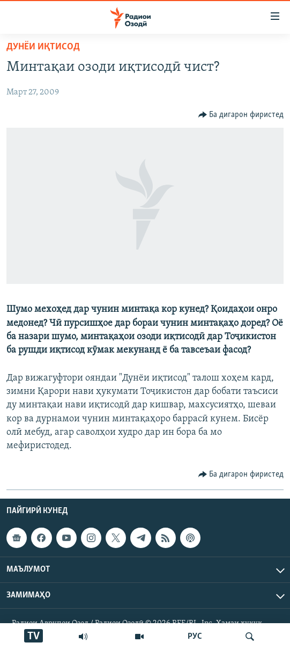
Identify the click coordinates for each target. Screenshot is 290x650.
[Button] (241, 115)
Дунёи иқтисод (43, 47)
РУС (195, 636)
